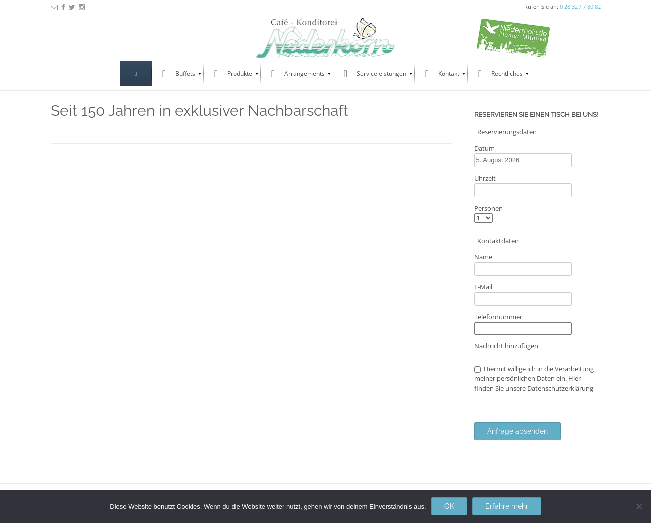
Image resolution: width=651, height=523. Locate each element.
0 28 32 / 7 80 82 (580, 6)
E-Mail (483, 287)
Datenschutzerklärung (560, 388)
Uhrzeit (485, 178)
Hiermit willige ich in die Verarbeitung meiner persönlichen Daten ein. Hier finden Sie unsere (534, 378)
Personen (488, 208)
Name (483, 257)
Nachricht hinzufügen (506, 346)
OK (449, 506)
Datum (484, 148)
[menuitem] (136, 74)
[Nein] (639, 507)
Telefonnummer (498, 317)
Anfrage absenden (517, 432)
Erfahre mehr (506, 506)
